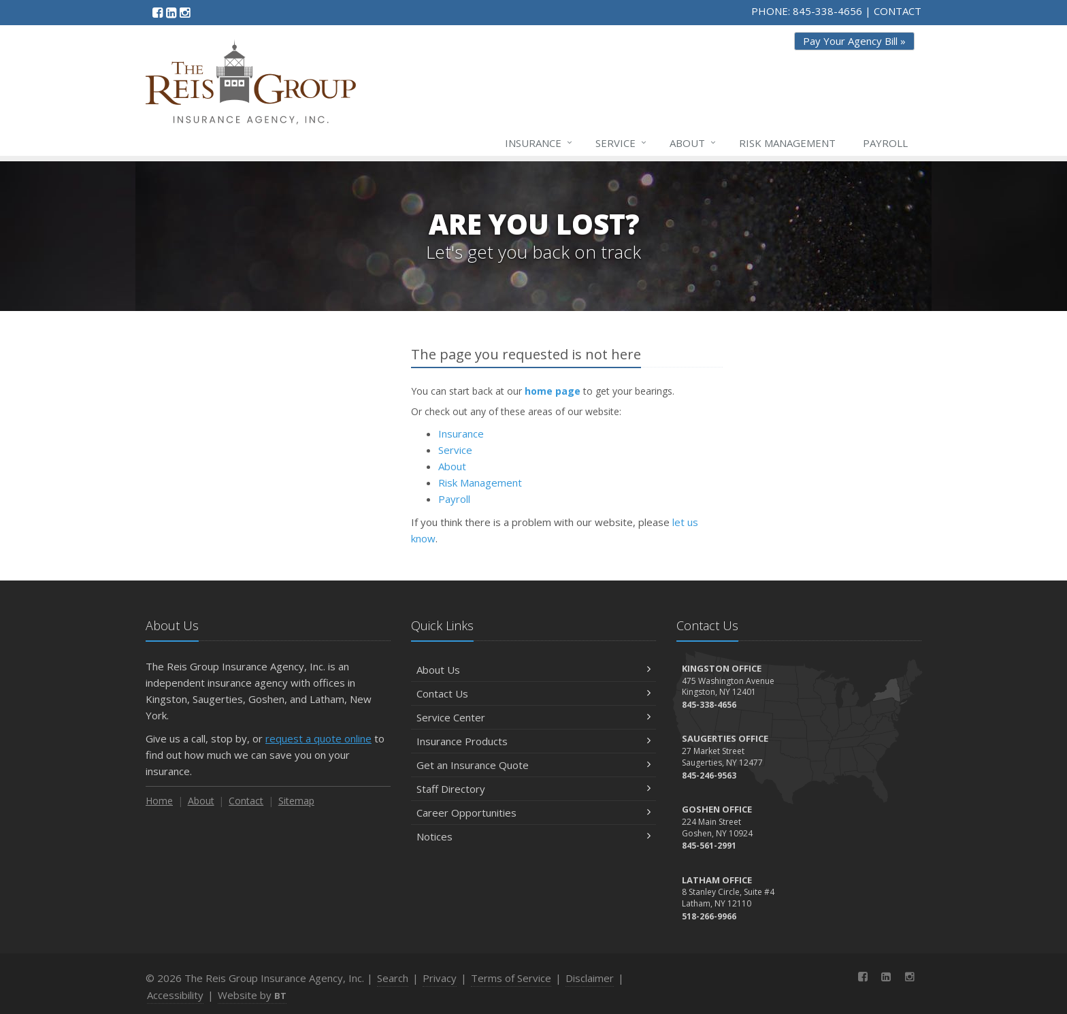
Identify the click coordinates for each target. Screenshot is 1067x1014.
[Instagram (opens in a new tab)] (185, 12)
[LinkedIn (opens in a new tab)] (171, 12)
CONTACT (897, 11)
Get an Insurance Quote (533, 765)
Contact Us (533, 693)
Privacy (440, 978)
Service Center (533, 717)
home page (552, 391)
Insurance (539, 142)
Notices (533, 836)
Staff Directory (533, 789)
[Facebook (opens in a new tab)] (157, 12)
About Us (533, 669)
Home (159, 800)
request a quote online (318, 738)
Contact (246, 800)
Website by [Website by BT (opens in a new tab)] (252, 995)
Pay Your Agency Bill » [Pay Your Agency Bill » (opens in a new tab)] (854, 41)
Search (392, 978)
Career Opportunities (533, 812)
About (693, 142)
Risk (787, 143)
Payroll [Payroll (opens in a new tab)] (885, 143)
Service (621, 142)
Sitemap (296, 800)
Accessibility (175, 995)
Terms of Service (511, 978)
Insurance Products (533, 741)
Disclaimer (589, 978)
